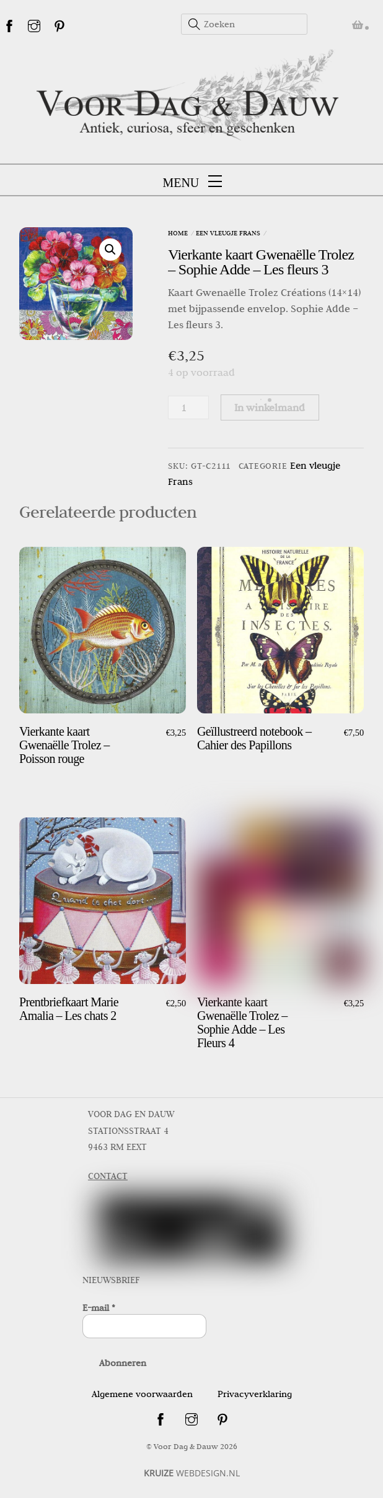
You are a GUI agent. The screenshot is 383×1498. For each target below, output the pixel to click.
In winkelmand (269, 407)
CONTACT (108, 1176)
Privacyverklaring (255, 1394)
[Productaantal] (188, 407)
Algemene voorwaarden (142, 1394)
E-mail (98, 1307)
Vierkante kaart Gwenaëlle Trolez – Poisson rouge (64, 745)
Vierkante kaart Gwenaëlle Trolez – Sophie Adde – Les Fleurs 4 (242, 1022)
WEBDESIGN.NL (192, 1473)
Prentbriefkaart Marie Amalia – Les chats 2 (68, 1008)
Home (178, 233)
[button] (110, 249)
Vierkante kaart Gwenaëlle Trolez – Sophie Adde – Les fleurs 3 (261, 261)
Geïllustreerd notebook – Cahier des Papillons (254, 738)
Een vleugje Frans (228, 233)
